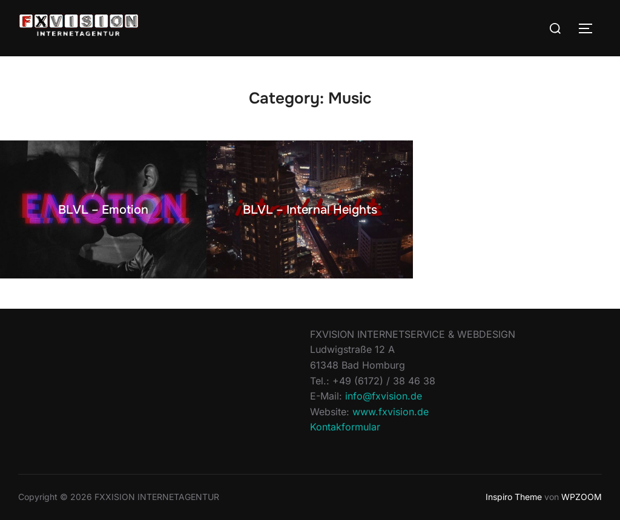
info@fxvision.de (383, 396)
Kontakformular (345, 427)
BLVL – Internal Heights (310, 209)
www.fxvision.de (390, 412)
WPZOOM (581, 497)
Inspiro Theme (514, 497)
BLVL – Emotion (103, 209)
